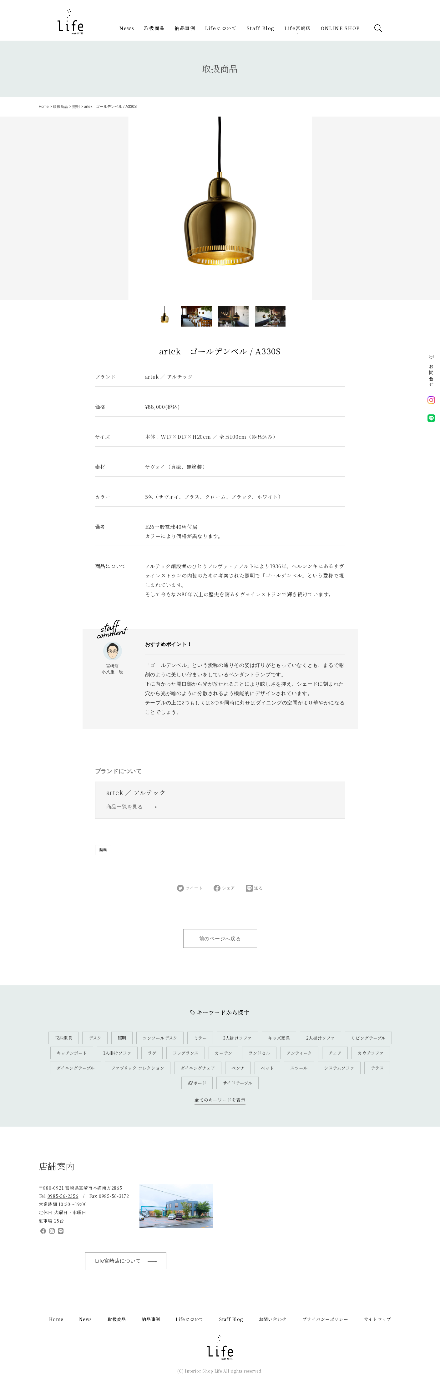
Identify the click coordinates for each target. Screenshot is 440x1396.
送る (254, 888)
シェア (224, 888)
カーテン (223, 1053)
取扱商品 (154, 28)
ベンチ (238, 1068)
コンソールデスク (160, 1038)
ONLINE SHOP (340, 28)
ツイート (190, 888)
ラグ (152, 1053)
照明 (76, 106)
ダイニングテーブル (75, 1068)
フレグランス (186, 1053)
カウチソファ (371, 1053)
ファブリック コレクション (137, 1068)
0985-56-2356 (63, 1196)
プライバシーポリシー (325, 1319)
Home (44, 106)
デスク (95, 1038)
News (126, 28)
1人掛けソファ (117, 1053)
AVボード (197, 1083)
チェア (334, 1053)
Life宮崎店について (129, 1261)
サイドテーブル (237, 1083)
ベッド (267, 1068)
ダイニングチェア (197, 1068)
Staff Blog (261, 28)
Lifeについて (221, 28)
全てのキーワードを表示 (220, 1100)
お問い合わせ (273, 1319)
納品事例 (184, 28)
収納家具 (63, 1038)
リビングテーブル (368, 1038)
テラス (377, 1068)
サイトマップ (377, 1319)
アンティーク (299, 1053)
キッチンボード (72, 1053)
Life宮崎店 (297, 28)
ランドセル (259, 1053)
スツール (299, 1068)
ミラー (200, 1038)
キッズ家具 (279, 1038)
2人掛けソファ (320, 1038)
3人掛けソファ (237, 1038)
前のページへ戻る (220, 938)
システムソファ (339, 1068)
